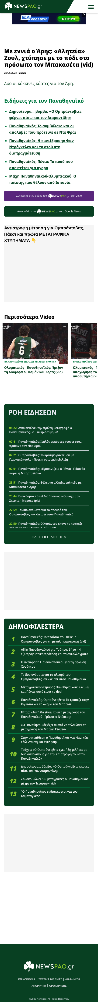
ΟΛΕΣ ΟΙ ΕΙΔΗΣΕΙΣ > (49, 537)
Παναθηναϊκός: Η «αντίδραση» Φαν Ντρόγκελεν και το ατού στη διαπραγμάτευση (41, 147)
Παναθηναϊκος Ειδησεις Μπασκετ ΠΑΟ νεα (30, 361)
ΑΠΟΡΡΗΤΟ (39, 986)
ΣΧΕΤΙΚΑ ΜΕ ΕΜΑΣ (50, 979)
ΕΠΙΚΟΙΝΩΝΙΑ (26, 979)
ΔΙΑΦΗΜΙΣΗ (72, 979)
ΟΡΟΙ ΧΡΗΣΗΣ (57, 986)
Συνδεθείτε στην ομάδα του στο (49, 196)
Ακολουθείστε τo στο (49, 211)
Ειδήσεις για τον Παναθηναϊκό (44, 100)
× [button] (84, 14)
